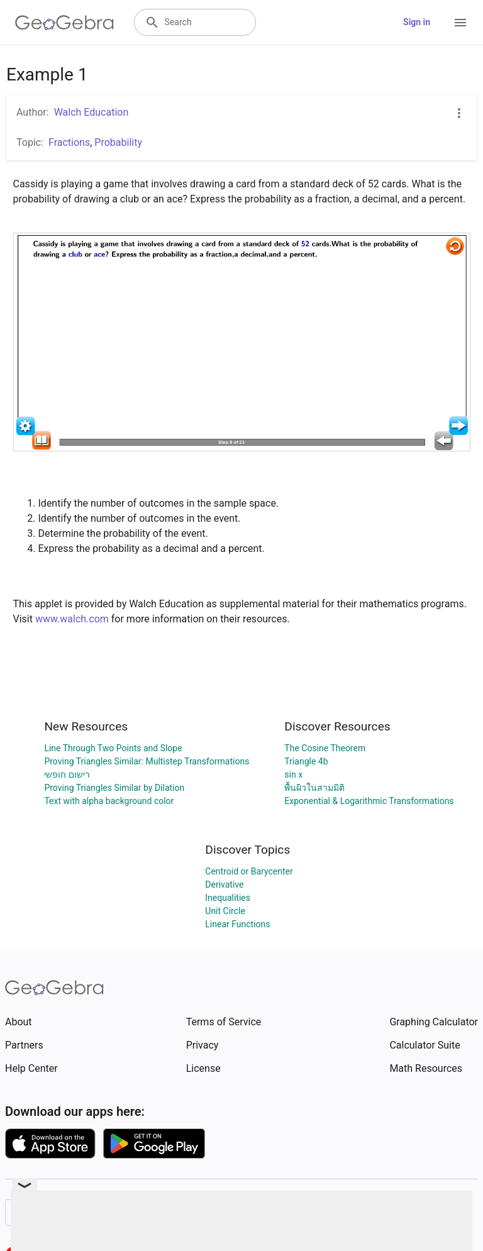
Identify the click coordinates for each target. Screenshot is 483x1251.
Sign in (416, 22)
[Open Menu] (460, 22)
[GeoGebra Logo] (64, 22)
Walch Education (91, 112)
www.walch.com (72, 619)
